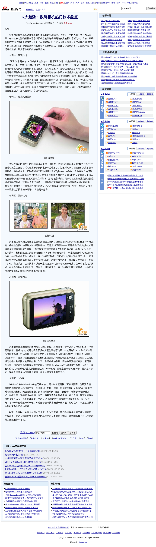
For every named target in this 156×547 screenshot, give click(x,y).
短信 (113, 3)
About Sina (50, 532)
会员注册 (107, 532)
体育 (31, 3)
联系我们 (68, 532)
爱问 (118, 3)
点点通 (73, 438)
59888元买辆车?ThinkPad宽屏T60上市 (23, 462)
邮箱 (124, 3)
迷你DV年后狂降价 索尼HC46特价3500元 (25, 465)
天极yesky (68, 23)
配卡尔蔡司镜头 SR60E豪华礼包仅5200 (23, 473)
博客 (57, 3)
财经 (41, 3)
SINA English (96, 532)
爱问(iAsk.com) (27, 432)
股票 (47, 3)
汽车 (72, 3)
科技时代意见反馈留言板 (58, 527)
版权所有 (83, 542)
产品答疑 (116, 532)
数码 (38, 9)
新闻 (26, 3)
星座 (103, 3)
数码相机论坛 (21, 438)
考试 (98, 3)
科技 (52, 3)
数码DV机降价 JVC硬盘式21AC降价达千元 (25, 469)
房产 (77, 3)
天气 (108, 3)
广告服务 (59, 532)
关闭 (90, 438)
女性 (88, 3)
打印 (82, 438)
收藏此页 (34, 438)
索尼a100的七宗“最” (14, 455)
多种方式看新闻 (60, 438)
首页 (21, 3)
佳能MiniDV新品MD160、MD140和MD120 (25, 476)
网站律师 (86, 532)
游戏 (82, 3)
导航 (129, 3)
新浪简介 (41, 532)
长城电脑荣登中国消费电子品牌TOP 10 (23, 458)
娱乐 (36, 3)
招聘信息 (77, 532)
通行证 (135, 3)
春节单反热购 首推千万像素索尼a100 (23, 451)
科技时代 (30, 9)
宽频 (67, 3)
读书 (93, 3)
